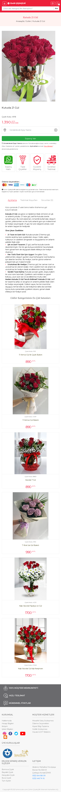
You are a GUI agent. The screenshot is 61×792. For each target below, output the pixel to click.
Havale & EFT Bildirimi (41, 732)
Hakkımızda (7, 721)
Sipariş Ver (30, 138)
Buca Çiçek (6, 778)
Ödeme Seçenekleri (40, 723)
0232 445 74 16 (38, 778)
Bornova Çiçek (8, 769)
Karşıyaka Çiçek (8, 775)
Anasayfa (20, 21)
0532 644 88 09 (38, 776)
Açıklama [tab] (12, 200)
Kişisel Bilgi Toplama (40, 726)
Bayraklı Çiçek (7, 772)
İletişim (5, 726)
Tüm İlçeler (6, 781)
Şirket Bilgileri (7, 729)
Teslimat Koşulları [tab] (29, 200)
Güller (28, 21)
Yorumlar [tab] (47, 200)
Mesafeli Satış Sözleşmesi (43, 721)
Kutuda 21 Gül (39, 21)
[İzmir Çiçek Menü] (4, 3)
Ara (56, 8)
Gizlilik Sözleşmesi (39, 729)
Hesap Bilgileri (8, 723)
